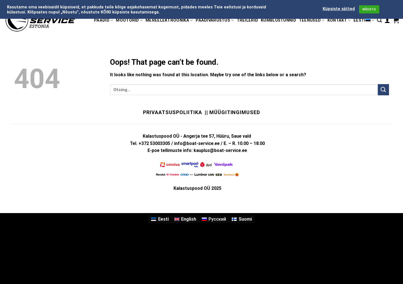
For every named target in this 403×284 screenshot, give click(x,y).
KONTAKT (339, 20)
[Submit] (383, 89)
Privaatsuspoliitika (172, 112)
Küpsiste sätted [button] (339, 8)
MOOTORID (129, 20)
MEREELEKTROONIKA (169, 20)
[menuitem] (159, 219)
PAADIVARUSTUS (215, 20)
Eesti (363, 20)
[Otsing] (379, 20)
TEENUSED (312, 20)
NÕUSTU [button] (369, 9)
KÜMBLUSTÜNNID (278, 20)
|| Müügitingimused (232, 112)
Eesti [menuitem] (163, 219)
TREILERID (247, 20)
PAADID (103, 20)
